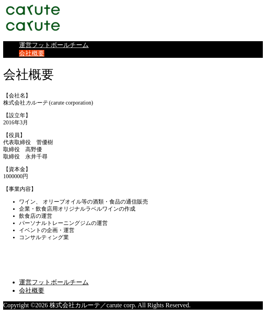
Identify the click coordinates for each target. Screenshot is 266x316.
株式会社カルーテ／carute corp (67, 253)
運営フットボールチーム (54, 45)
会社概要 (31, 53)
